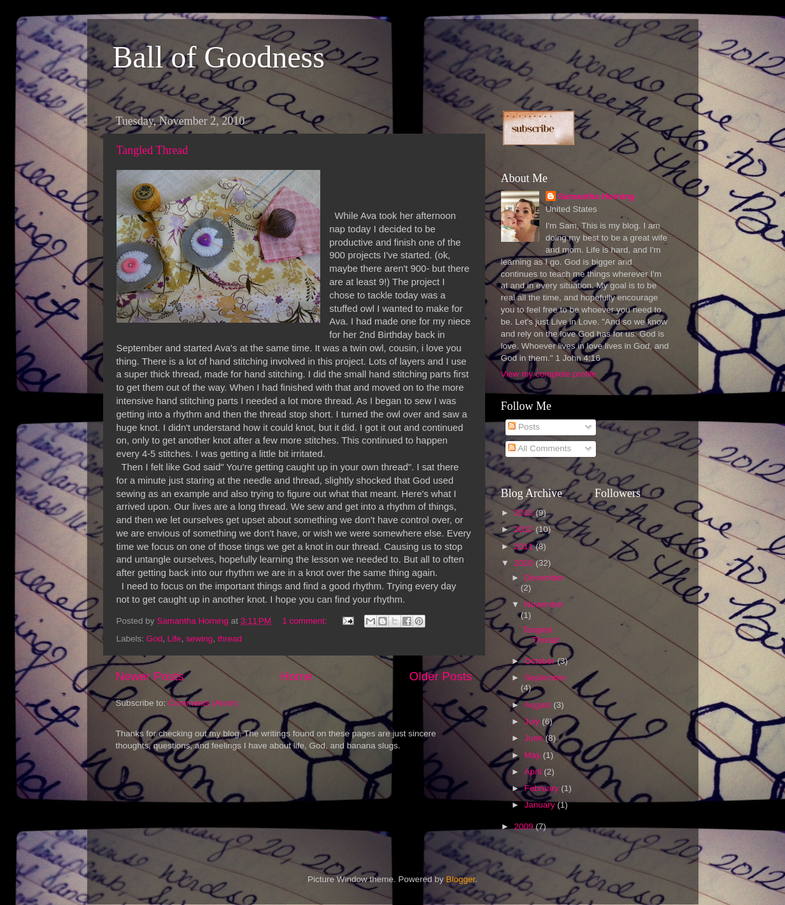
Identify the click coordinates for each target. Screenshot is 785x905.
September (546, 677)
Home (297, 676)
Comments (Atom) (203, 703)
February (543, 788)
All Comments (539, 448)
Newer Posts (150, 676)
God (154, 638)
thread (230, 638)
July (533, 721)
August (539, 705)
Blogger (461, 879)
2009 (524, 826)
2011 (524, 546)
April (534, 771)
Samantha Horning (596, 196)
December (544, 577)
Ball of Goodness (219, 57)
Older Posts (440, 676)
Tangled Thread (152, 150)
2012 (524, 529)
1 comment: (305, 621)
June (535, 738)
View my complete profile (549, 374)
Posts (524, 426)
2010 (524, 563)
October (541, 661)
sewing (199, 638)
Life (174, 638)
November (544, 604)
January (541, 805)
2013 (524, 512)
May (534, 755)
